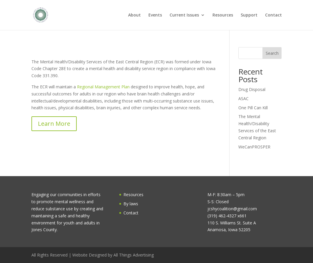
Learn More (54, 124)
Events (155, 15)
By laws (130, 203)
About (134, 15)
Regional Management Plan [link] (103, 87)
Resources (222, 15)
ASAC (243, 98)
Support (249, 15)
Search (272, 53)
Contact (273, 15)
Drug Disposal (251, 89)
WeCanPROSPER (254, 147)
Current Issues (184, 15)
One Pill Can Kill (253, 107)
